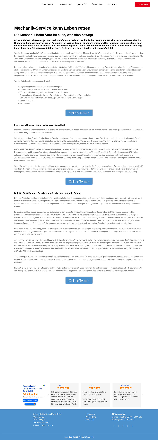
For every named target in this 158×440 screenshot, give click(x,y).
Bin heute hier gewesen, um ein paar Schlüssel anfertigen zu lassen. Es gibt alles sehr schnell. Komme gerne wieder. (126, 395)
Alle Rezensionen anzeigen (30, 400)
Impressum (90, 414)
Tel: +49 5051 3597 (41, 422)
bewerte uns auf (29, 404)
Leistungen (65, 4)
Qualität (81, 4)
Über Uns (97, 4)
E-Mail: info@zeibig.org (43, 425)
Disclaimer (89, 420)
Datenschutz (90, 417)
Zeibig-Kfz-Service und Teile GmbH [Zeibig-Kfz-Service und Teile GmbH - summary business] (32, 390)
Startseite (47, 4)
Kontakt (112, 4)
